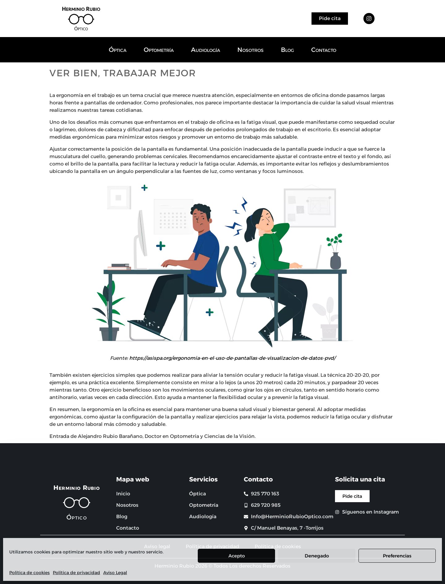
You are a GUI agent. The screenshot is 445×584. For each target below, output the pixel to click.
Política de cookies (29, 572)
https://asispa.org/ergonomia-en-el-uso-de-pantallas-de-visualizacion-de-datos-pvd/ (232, 358)
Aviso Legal (115, 572)
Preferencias (397, 556)
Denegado (317, 556)
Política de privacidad (76, 572)
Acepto (236, 556)
